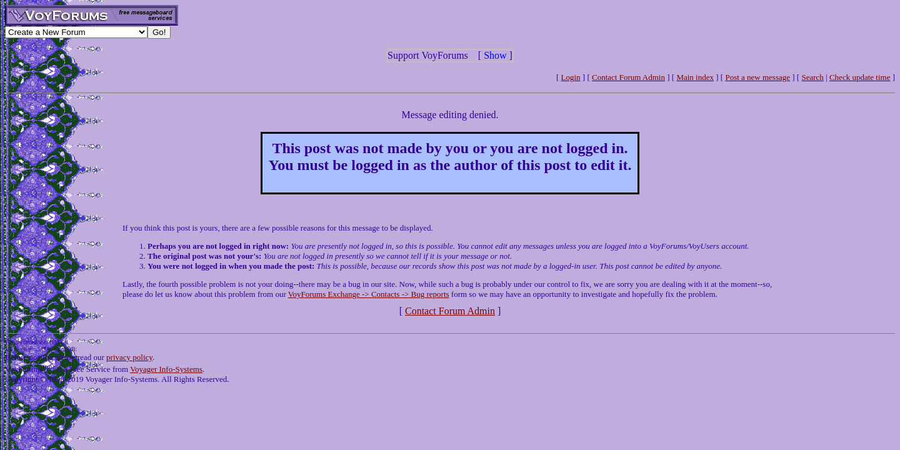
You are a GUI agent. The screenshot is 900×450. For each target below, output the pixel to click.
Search (812, 77)
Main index (695, 77)
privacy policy (129, 357)
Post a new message (757, 77)
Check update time (859, 77)
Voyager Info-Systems (166, 369)
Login (571, 77)
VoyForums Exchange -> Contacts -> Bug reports (368, 294)
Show (495, 55)
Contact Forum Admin (628, 77)
